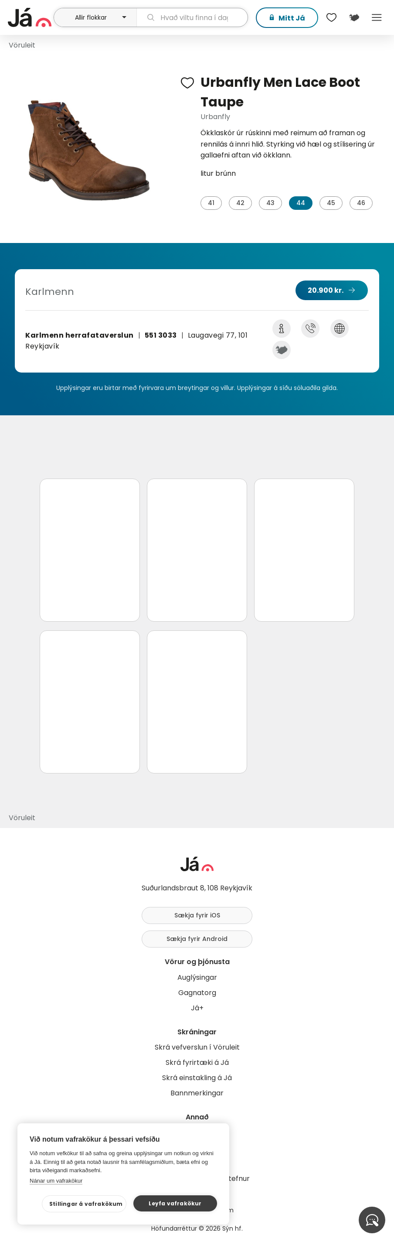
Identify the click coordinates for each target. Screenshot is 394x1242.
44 (300, 202)
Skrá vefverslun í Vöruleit (197, 1047)
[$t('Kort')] (353, 17)
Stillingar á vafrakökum (86, 1204)
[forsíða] (29, 17)
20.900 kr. (325, 290)
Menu (376, 17)
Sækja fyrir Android (197, 938)
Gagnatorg (197, 993)
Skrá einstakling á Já (197, 1078)
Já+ (197, 1008)
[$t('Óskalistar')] (331, 17)
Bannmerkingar (197, 1093)
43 (270, 202)
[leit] (192, 17)
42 (240, 202)
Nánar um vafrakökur (56, 1180)
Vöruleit (22, 45)
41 (211, 202)
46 (361, 202)
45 (331, 202)
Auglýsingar (197, 977)
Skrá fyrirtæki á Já (197, 1062)
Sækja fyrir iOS (197, 915)
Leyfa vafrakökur (175, 1203)
